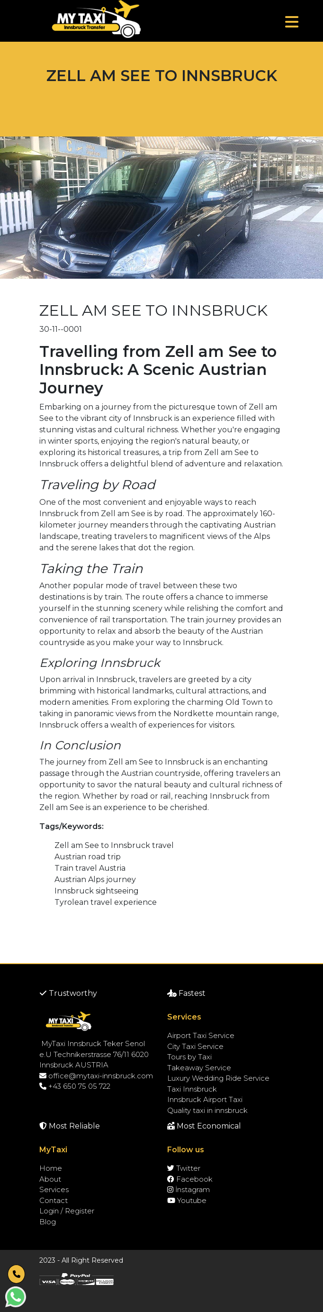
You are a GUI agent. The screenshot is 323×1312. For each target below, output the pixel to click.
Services (54, 1189)
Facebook (190, 1179)
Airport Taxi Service (200, 1035)
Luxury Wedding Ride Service (218, 1078)
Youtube (186, 1200)
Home (50, 1168)
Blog (47, 1221)
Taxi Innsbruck (192, 1088)
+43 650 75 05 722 (74, 1086)
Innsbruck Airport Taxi (204, 1099)
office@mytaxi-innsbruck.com (96, 1075)
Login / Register (66, 1210)
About (50, 1179)
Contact (53, 1200)
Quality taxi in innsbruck (207, 1110)
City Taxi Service (195, 1046)
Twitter (183, 1168)
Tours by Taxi (189, 1056)
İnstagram (188, 1189)
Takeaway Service (199, 1067)
